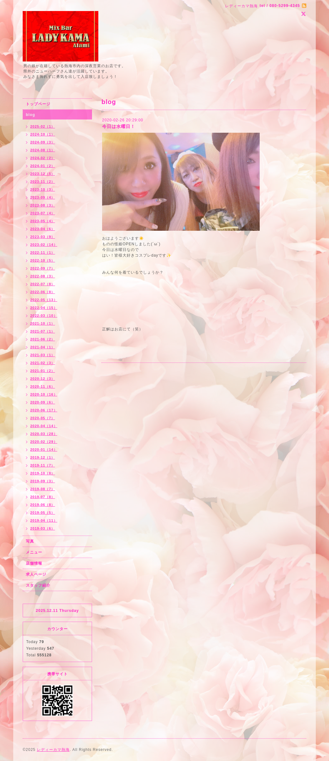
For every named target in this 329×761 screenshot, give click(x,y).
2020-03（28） (43, 434)
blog (30, 115)
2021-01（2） (42, 371)
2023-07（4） (42, 213)
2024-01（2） (42, 166)
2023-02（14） (43, 245)
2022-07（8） (42, 284)
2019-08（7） (42, 489)
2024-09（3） (42, 142)
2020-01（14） (43, 449)
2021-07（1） (42, 331)
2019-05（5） (42, 512)
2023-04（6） (42, 229)
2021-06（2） (42, 339)
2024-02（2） (42, 158)
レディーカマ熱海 (53, 749)
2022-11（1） (42, 252)
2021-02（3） (42, 363)
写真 (30, 541)
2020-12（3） (42, 378)
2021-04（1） (42, 347)
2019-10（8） (42, 473)
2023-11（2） (42, 181)
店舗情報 (34, 563)
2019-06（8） (42, 505)
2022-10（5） (42, 260)
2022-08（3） (42, 276)
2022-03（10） (43, 315)
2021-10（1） (42, 323)
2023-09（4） (42, 197)
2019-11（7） (42, 465)
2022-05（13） (43, 300)
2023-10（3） (42, 189)
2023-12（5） (42, 174)
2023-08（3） (42, 205)
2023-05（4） (42, 221)
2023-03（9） (42, 237)
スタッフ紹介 (38, 585)
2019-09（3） (42, 481)
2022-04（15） (43, 308)
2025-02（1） (42, 126)
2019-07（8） (42, 497)
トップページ (38, 104)
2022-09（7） (42, 268)
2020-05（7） (42, 418)
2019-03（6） (42, 528)
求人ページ (36, 574)
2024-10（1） (42, 134)
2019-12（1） (42, 457)
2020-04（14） (43, 426)
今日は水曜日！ (118, 126)
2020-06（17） (43, 410)
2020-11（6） (42, 386)
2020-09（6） (42, 402)
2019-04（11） (43, 520)
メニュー (34, 552)
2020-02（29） (43, 442)
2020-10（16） (43, 394)
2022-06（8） (42, 292)
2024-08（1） (42, 150)
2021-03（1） (42, 355)
